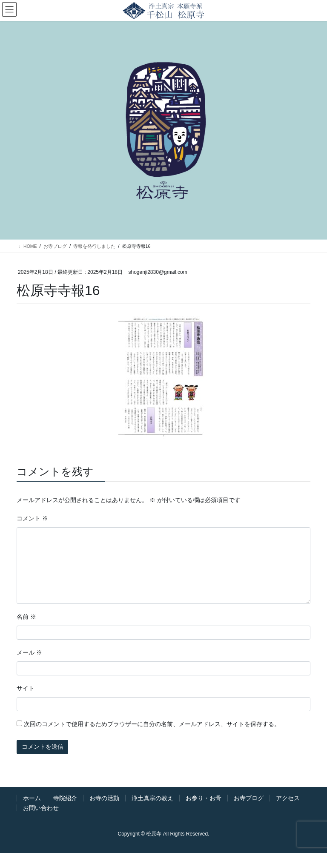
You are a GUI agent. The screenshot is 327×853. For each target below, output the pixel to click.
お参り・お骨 (203, 798)
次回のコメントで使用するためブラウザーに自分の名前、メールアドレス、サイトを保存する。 (152, 724)
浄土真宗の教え (152, 798)
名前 (26, 616)
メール (29, 652)
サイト (25, 688)
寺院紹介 (65, 798)
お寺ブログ (249, 798)
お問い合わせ (41, 807)
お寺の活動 (104, 798)
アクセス (288, 798)
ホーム (32, 798)
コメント (32, 518)
